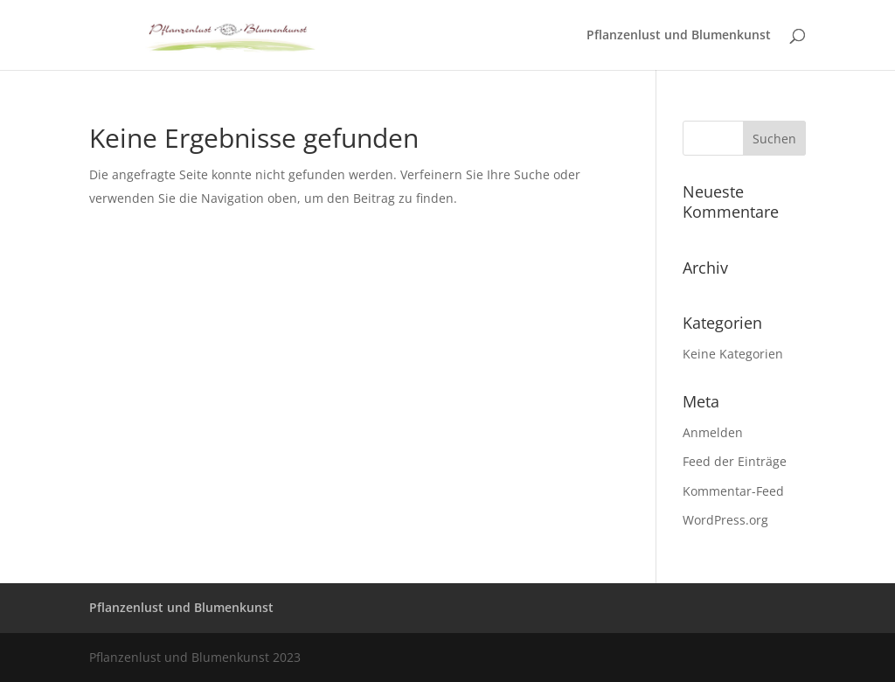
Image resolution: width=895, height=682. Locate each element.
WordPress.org (725, 520)
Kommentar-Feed (733, 491)
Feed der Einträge (735, 461)
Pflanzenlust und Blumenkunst (678, 36)
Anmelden (713, 432)
